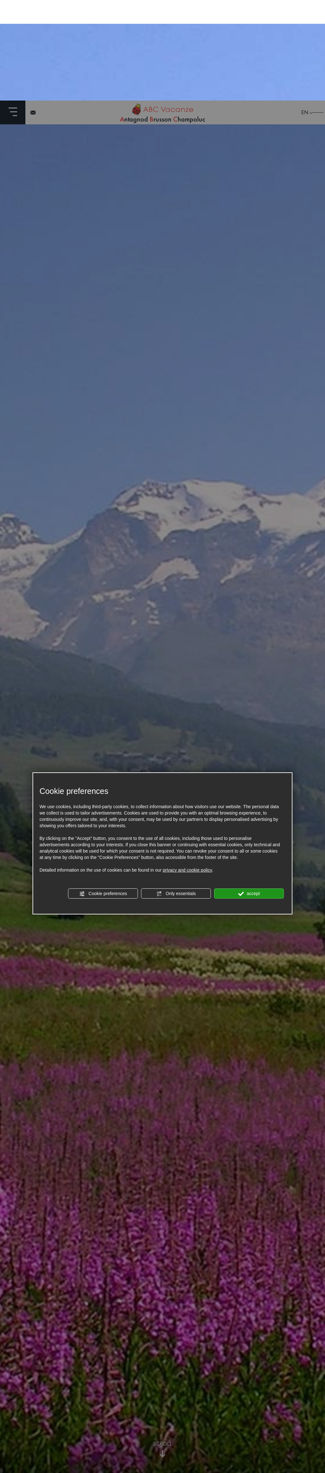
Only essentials (176, 793)
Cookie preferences (103, 793)
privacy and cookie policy (187, 769)
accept (249, 793)
